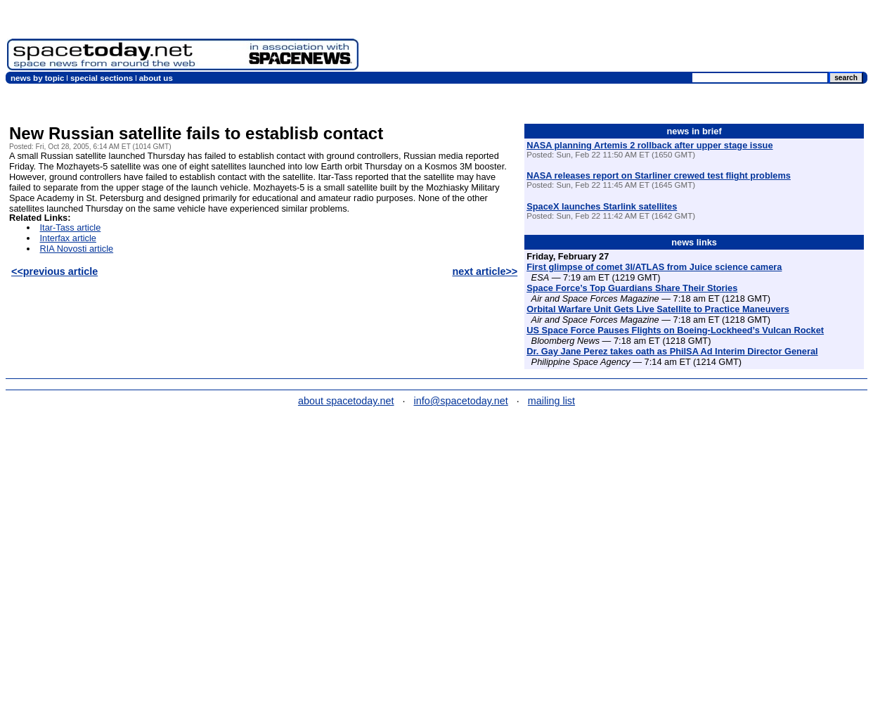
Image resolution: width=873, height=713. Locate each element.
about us (156, 78)
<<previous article (54, 271)
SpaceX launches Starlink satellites (601, 206)
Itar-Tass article (70, 227)
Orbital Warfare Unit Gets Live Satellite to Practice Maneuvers (657, 309)
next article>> (484, 271)
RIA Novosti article (77, 248)
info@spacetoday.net (461, 400)
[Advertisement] (616, 38)
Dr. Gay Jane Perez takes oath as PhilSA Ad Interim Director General (671, 351)
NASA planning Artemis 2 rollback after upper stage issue (649, 145)
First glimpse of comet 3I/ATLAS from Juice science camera (654, 267)
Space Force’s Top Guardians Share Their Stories (631, 288)
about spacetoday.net (346, 400)
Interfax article (68, 238)
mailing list (551, 400)
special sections (101, 78)
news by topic (37, 78)
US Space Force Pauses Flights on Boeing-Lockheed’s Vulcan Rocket (675, 330)
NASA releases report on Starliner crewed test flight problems (658, 175)
